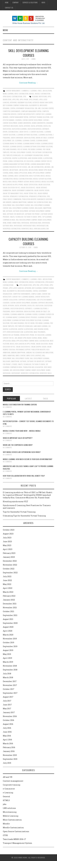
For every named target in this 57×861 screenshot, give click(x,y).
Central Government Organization (22, 108)
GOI (22, 155)
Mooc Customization (21, 93)
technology (19, 217)
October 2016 (8, 720)
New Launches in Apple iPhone (13, 184)
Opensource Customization (19, 196)
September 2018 (10, 669)
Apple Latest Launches (16, 288)
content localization (10, 299)
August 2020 (8, 627)
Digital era (47, 126)
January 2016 (9, 751)
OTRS (24, 96)
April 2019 (7, 658)
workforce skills (27, 228)
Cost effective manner (44, 299)
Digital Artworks (37, 126)
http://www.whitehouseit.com (13, 332)
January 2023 (9, 557)
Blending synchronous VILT (15, 501)
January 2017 (9, 712)
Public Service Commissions (12, 199)
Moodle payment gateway (20, 181)
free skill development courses (20, 152)
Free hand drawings (10, 149)
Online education (44, 184)
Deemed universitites (38, 123)
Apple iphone (24, 99)
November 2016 (10, 716)
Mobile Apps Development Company (39, 173)
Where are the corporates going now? (18, 445)
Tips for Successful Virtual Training (19, 512)
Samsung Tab (31, 202)
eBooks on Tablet (41, 137)
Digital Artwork (24, 126)
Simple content (20, 355)
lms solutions (33, 170)
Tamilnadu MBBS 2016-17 (14, 839)
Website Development (44, 220)
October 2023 (8, 530)
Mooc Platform (34, 176)
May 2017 (7, 708)
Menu (5, 30)
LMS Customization (37, 167)
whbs (4, 223)
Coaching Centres (47, 108)
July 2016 (7, 728)
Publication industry (29, 199)
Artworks (13, 102)
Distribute (45, 129)
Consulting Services (9, 114)
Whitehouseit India (29, 225)
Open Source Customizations (12, 96)
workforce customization (30, 373)
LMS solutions (47, 90)
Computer (45, 111)
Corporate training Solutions (39, 117)
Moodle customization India (22, 179)
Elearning (18, 140)
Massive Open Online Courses (27, 338)
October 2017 (8, 689)
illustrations (47, 158)
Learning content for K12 (43, 161)
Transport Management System (17, 843)
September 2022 (10, 572)
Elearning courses (29, 140)
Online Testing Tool (30, 193)
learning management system (40, 164)
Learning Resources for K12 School (15, 167)
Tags (45, 398)
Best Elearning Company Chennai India (15, 105)
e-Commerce (25, 90)
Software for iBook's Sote (15, 214)
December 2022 (10, 561)
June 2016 (7, 732)
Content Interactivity (42, 297)
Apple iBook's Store (25, 285)
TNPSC (39, 217)
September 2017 (10, 693)
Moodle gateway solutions (42, 179)
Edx (13, 140)
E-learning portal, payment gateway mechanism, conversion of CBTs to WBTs (27, 413)
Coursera (18, 120)
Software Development (20, 211)
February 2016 (9, 747)
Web (17, 220)
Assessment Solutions (24, 102)
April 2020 (7, 631)
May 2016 (7, 735)
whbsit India (16, 223)
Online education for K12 (11, 187)
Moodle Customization (42, 93)
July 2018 (7, 673)
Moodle (31, 93)
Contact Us (9, 7)
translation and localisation (33, 367)
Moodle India (7, 181)
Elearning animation (17, 314)
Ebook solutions (29, 137)
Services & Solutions (30, 2)
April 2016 (7, 739)
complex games (36, 294)
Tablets (12, 217)
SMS (4, 211)
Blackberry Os (34, 105)
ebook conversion (17, 137)
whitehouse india (35, 223)
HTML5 (40, 90)
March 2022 (8, 592)
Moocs (42, 176)
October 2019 (8, 642)
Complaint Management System (31, 111)
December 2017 (10, 681)
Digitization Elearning (19, 129)
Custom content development (32, 120)
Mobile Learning (8, 93)
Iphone (5, 161)
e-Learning (33, 90)
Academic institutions (39, 96)
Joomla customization (15, 161)
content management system (18, 117)
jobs (4, 804)
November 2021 (10, 607)
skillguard (38, 208)
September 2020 (10, 623)
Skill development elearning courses (28, 53)
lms (29, 167)
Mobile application (20, 173)
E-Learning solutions (45, 135)
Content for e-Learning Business (23, 297)
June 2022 (7, 580)
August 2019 (8, 650)
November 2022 (10, 565)
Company (15, 2)
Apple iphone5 (34, 99)
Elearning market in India (31, 143)
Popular (11, 398)
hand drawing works (35, 158)
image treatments (39, 332)
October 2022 (8, 568)
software (9, 211)
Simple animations (9, 355)
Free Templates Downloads (12, 155)
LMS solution (23, 170)
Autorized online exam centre (42, 102)
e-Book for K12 (24, 132)
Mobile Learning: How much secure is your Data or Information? (27, 459)
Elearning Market (42, 140)
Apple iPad (15, 99)
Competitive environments (11, 111)
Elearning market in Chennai (12, 143)
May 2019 (7, 654)
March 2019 (8, 662)
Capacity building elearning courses (28, 241)
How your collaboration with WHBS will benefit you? (24, 475)
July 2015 (7, 763)
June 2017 (7, 704)
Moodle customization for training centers (20, 404)
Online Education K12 (28, 187)
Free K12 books (22, 149)
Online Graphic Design (41, 190)
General (6, 796)
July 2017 (7, 701)
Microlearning (9, 812)
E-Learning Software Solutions (26, 135)
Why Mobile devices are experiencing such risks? (22, 452)
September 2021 (10, 615)
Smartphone (47, 208)
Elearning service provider (27, 317)
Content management (13, 90)
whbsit (9, 223)
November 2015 (10, 755)
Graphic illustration (10, 329)
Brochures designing (24, 291)
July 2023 (7, 537)
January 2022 (9, 600)
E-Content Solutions (36, 132)
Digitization (7, 129)
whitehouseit (18, 225)
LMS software (13, 170)
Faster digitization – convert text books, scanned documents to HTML (28, 422)
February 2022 (9, 596)
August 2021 (8, 619)
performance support (23, 349)
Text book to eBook (30, 217)
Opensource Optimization (37, 196)
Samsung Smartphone (19, 202)
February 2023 (9, 553)
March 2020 (8, 634)
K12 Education (28, 161)
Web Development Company (28, 220)
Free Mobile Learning (35, 149)
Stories (14, 364)
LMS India (47, 167)
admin (33, 59)
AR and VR (7, 777)
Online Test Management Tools (13, 193)
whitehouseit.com (42, 225)
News (43, 2)
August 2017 (8, 697)
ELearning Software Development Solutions (38, 146)
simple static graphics (33, 355)
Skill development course (20, 358)
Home (6, 2)
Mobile (11, 173)
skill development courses (21, 205)
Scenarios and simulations (44, 352)
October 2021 (8, 611)
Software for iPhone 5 (32, 214)
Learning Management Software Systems (16, 164)
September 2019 (10, 646)
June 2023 (7, 541)
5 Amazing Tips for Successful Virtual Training (24, 515)
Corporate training (11, 785)
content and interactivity (26, 114)
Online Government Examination (22, 190)
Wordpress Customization (12, 228)
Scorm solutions (42, 202)
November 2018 (10, 666)
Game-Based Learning (40, 326)
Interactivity (24, 335)
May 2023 (7, 545)
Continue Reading (28, 82)
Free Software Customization (42, 152)
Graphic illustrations (19, 158)
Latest (28, 398)
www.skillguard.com (41, 228)
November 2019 (10, 638)
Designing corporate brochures (42, 302)
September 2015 (10, 759)
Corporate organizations (27, 299)
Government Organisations (33, 155)
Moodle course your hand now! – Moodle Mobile (22, 430)
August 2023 (8, 533)
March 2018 (8, 677)
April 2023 (7, 549)
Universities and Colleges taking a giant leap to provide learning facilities (28, 467)
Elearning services (16, 146)
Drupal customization (10, 132)
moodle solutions (47, 181)
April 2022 (7, 588)
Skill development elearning (39, 358)
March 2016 (8, 743)
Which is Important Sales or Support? (17, 438)
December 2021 (9, 603)
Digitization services (34, 129)
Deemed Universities (24, 123)
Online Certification (30, 184)
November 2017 (10, 685)
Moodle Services (35, 181)
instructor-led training (11, 335)
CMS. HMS (38, 108)
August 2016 (8, 724)
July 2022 (7, 576)
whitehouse (25, 223)
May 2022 (7, 584)
